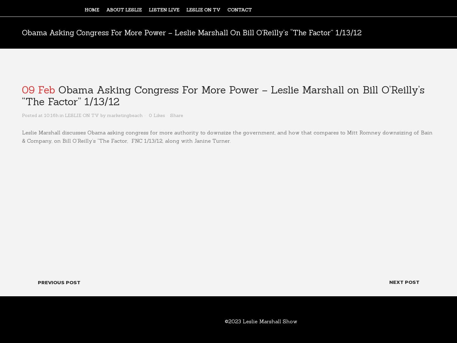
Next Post (404, 282)
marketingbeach (124, 115)
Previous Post (59, 282)
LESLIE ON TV (82, 115)
